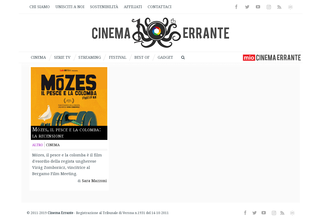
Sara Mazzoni (94, 180)
